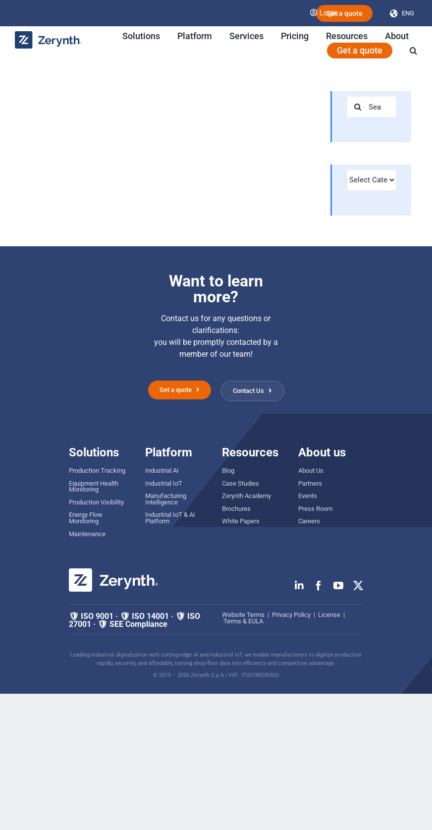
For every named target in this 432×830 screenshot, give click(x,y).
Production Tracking (97, 470)
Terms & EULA (243, 621)
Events (307, 495)
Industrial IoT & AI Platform (170, 518)
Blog (228, 470)
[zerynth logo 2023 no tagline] (48, 35)
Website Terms (243, 614)
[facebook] (319, 586)
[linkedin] (299, 586)
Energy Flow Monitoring (86, 518)
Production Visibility (96, 502)
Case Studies (240, 483)
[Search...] (371, 106)
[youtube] (338, 586)
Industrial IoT (163, 483)
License (329, 614)
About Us (311, 470)
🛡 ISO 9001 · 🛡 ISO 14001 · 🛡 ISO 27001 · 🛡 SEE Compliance (134, 620)
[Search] (357, 106)
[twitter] (358, 586)
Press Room (315, 508)
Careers (309, 521)
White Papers (241, 521)
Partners (310, 483)
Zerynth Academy (246, 495)
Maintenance (87, 534)
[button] (413, 50)
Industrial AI (162, 470)
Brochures (236, 508)
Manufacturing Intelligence (165, 499)
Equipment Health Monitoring (93, 487)
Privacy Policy (291, 614)
